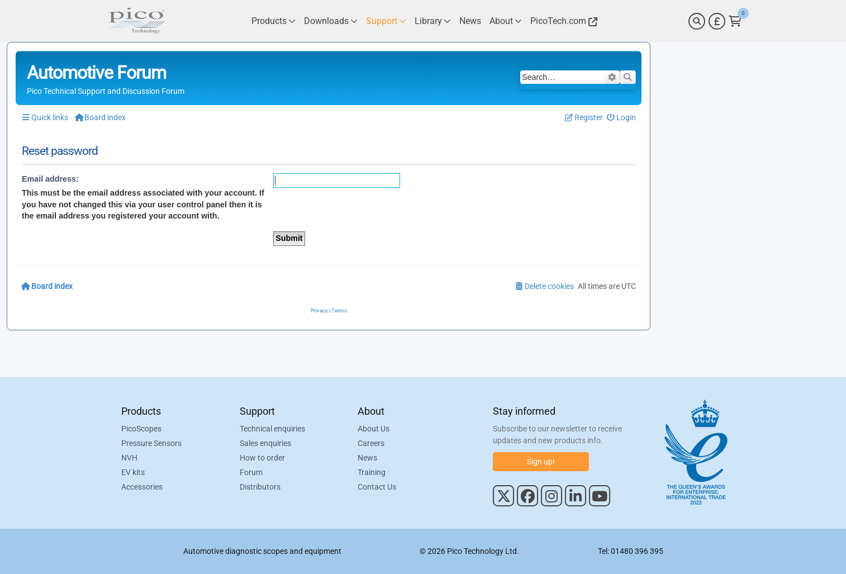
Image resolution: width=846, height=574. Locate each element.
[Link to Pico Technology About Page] (505, 21)
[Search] (696, 21)
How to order (262, 457)
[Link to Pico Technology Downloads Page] (331, 21)
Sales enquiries (265, 443)
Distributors (260, 486)
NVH (129, 457)
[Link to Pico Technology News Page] (470, 21)
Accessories (142, 486)
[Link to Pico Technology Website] (562, 21)
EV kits (133, 472)
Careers (371, 443)
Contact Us (377, 486)
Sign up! (541, 461)
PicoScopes (141, 428)
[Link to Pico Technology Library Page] (433, 21)
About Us (373, 428)
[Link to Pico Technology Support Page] (386, 21)
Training (372, 472)
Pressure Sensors (151, 443)
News (367, 457)
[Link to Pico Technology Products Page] (273, 21)
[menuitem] (621, 117)
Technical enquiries (272, 428)
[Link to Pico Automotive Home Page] (135, 21)
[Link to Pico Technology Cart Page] (735, 21)
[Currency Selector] (717, 21)
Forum (251, 472)
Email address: (50, 178)
